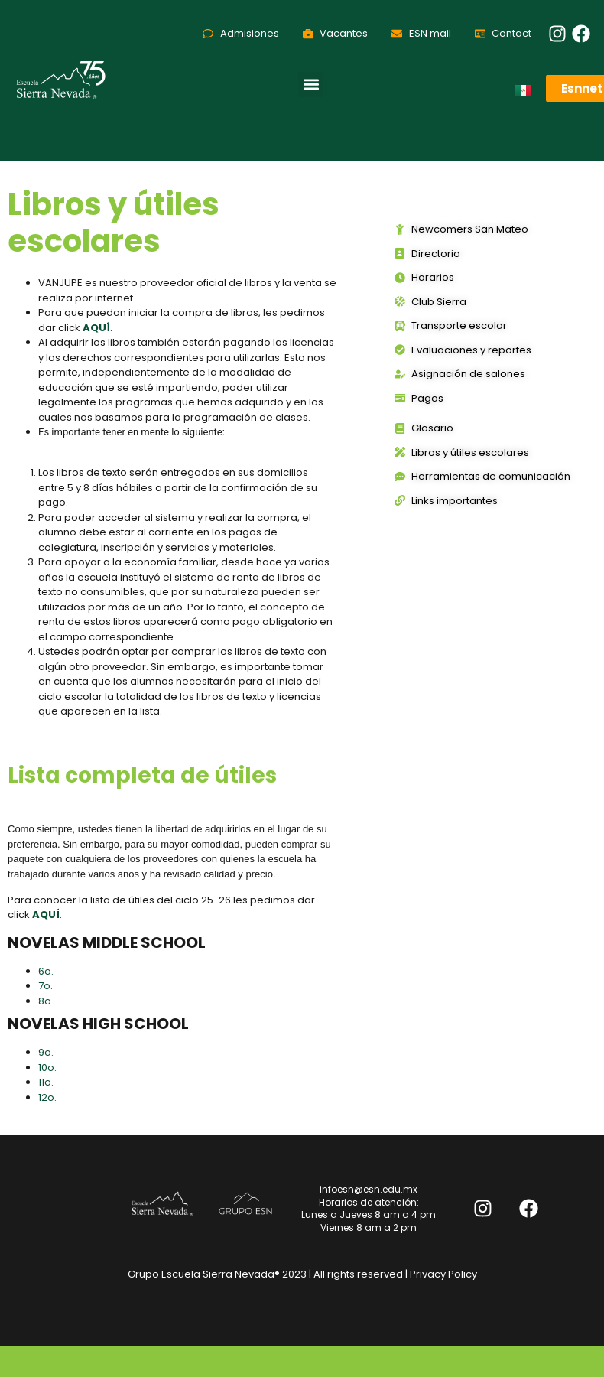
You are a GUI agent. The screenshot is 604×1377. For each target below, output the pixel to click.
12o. (48, 1097)
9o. (47, 1052)
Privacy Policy (443, 1274)
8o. (47, 1001)
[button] (310, 84)
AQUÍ (46, 914)
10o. (48, 1067)
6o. (47, 971)
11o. (47, 1082)
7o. (46, 985)
